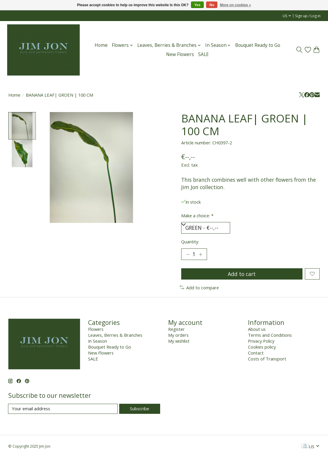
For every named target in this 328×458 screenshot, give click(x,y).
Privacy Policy (261, 341)
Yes (197, 5)
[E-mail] (63, 409)
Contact (256, 353)
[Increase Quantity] (200, 254)
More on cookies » (235, 5)
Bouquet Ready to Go (257, 45)
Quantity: (190, 242)
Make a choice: (197, 215)
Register (176, 330)
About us (257, 330)
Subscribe (139, 409)
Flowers (96, 330)
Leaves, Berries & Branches (115, 336)
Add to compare (199, 288)
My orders (178, 336)
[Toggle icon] (299, 49)
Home (101, 45)
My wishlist (179, 341)
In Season (97, 341)
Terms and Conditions (270, 336)
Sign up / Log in (308, 15)
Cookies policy (262, 347)
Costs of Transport (267, 359)
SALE (203, 54)
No (211, 5)
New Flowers (180, 54)
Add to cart (242, 274)
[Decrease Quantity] (188, 254)
